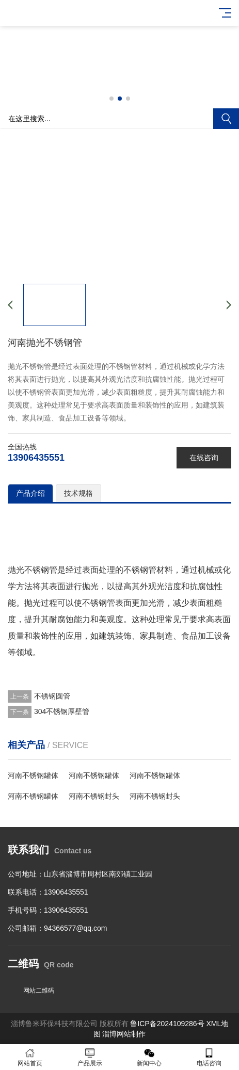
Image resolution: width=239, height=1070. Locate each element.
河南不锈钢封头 (94, 796)
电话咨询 (209, 1057)
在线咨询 (203, 457)
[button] (111, 98)
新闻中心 (150, 1057)
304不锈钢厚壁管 (61, 711)
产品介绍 (30, 493)
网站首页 (30, 1057)
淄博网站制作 (124, 1034)
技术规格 (78, 493)
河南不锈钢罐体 (33, 775)
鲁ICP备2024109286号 (167, 1023)
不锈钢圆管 (52, 696)
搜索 (226, 118)
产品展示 (90, 1057)
